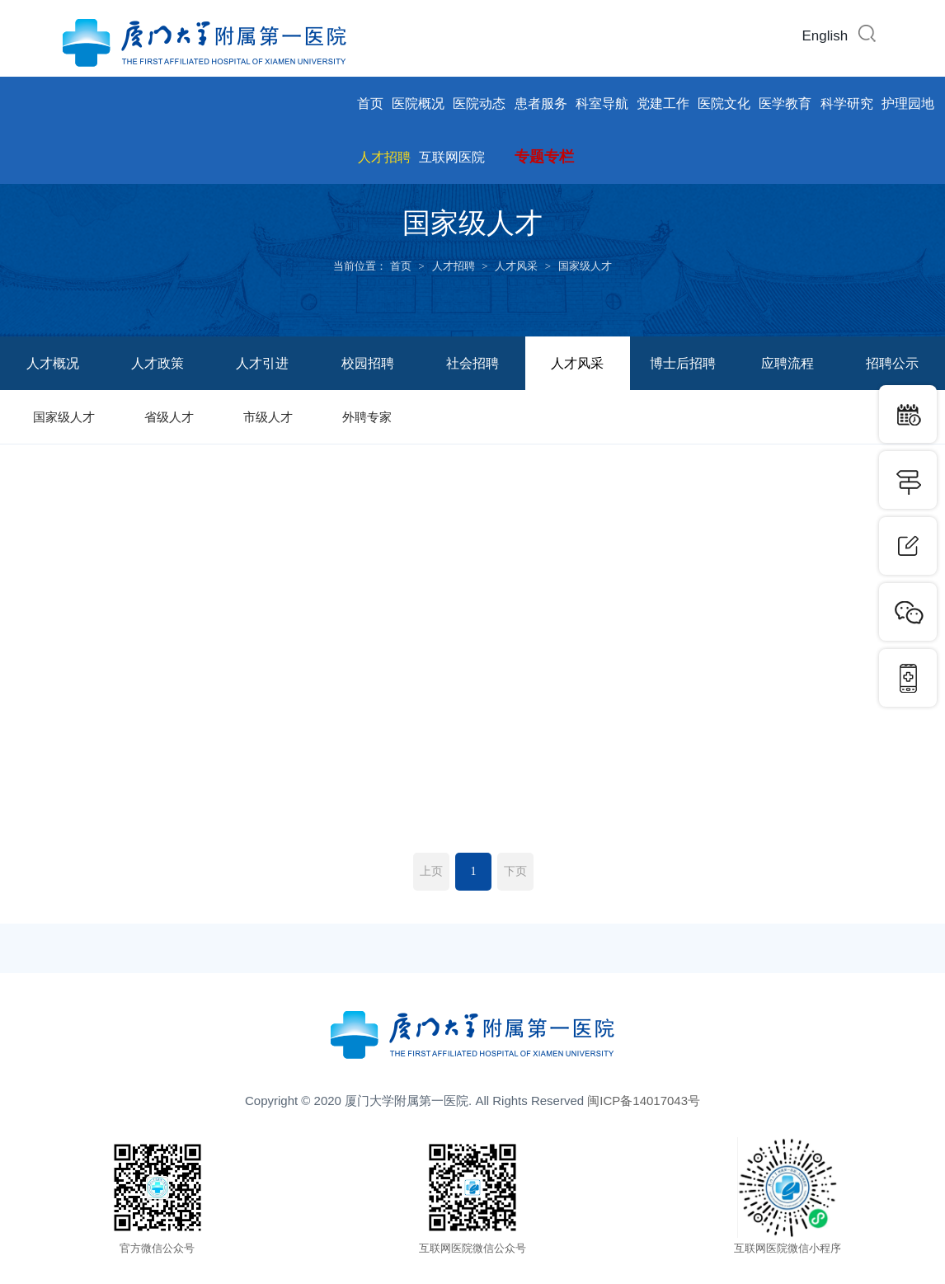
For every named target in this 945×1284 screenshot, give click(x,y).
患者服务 (541, 103)
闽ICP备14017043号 (643, 1101)
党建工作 (663, 103)
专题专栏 (544, 156)
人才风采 (516, 266)
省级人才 (169, 417)
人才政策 (157, 363)
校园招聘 (367, 363)
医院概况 (418, 103)
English (825, 36)
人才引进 (262, 363)
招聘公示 (892, 363)
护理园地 (908, 103)
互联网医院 (452, 157)
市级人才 (268, 417)
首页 (370, 103)
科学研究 (846, 103)
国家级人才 (585, 266)
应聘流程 (787, 363)
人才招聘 (384, 157)
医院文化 (724, 103)
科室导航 (602, 103)
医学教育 (785, 103)
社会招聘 (472, 363)
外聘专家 (367, 417)
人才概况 (52, 363)
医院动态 (479, 103)
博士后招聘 (683, 363)
